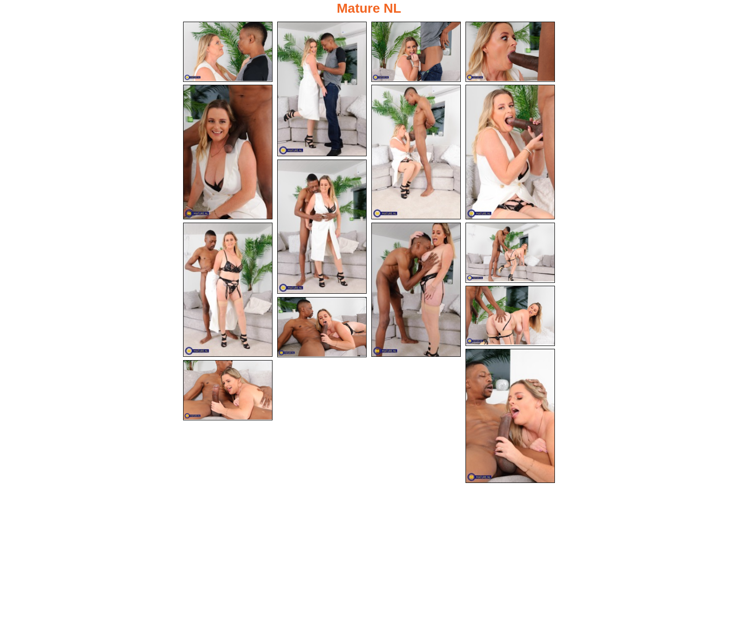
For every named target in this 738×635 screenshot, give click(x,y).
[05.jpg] (228, 152)
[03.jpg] (416, 52)
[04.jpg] (510, 52)
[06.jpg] (416, 152)
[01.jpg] (228, 52)
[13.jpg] (322, 327)
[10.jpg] (416, 290)
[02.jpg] (322, 89)
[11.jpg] (510, 253)
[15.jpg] (228, 390)
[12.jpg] (510, 316)
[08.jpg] (322, 227)
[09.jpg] (228, 290)
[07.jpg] (510, 152)
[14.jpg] (510, 416)
